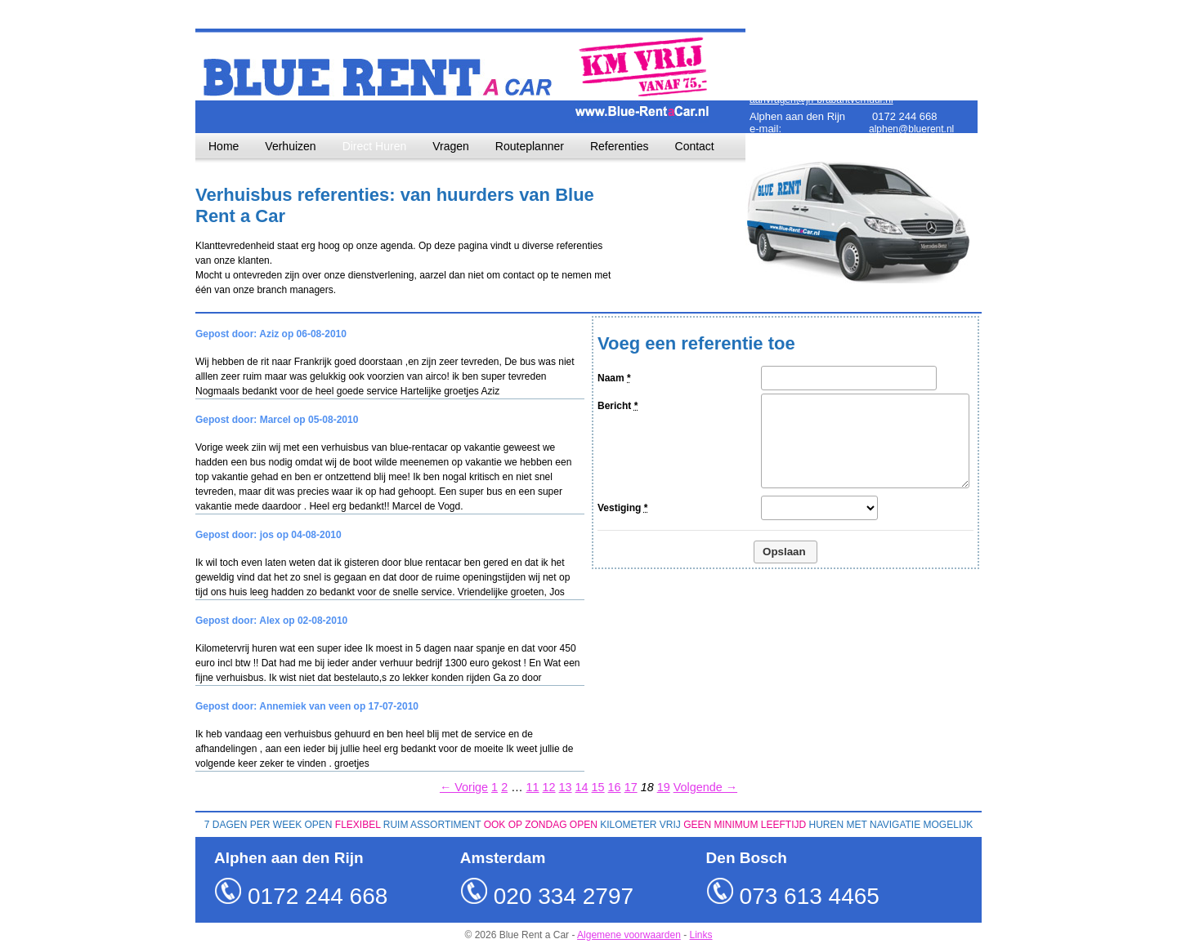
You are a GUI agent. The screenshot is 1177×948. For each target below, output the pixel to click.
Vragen (450, 146)
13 (565, 787)
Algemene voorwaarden (629, 935)
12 (549, 787)
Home (223, 146)
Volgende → (705, 787)
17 (631, 787)
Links (701, 935)
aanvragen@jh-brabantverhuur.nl (821, 99)
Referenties (619, 146)
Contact (694, 146)
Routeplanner (529, 146)
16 (614, 787)
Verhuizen (290, 146)
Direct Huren (374, 146)
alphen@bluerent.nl (911, 129)
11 (532, 787)
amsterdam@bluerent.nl (921, 58)
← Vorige (464, 787)
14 (581, 787)
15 (598, 787)
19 (663, 787)
